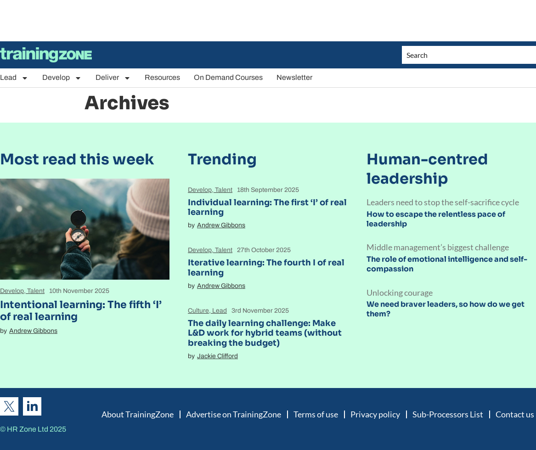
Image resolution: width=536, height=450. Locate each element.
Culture (198, 310)
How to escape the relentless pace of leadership (436, 219)
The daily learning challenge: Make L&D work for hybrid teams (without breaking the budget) (265, 333)
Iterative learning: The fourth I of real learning (266, 268)
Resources (162, 77)
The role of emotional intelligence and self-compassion (447, 264)
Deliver (113, 78)
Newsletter (294, 77)
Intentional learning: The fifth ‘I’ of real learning (81, 310)
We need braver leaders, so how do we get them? (446, 309)
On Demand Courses (228, 77)
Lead (14, 78)
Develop (62, 78)
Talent (36, 290)
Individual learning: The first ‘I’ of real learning (267, 207)
